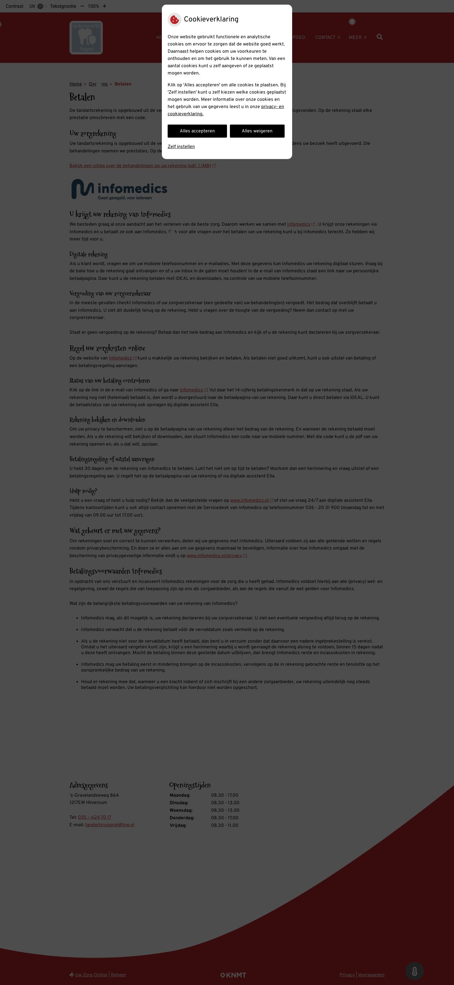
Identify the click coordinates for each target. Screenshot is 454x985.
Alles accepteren (197, 131)
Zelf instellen (181, 147)
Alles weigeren (257, 131)
